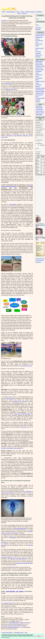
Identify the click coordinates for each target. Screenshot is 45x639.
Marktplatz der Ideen (18, 632)
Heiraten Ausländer (40, 111)
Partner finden (39, 106)
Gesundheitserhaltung (40, 33)
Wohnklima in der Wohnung (19, 401)
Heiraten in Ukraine (40, 112)
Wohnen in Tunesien (40, 69)
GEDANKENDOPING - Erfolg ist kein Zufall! (19, 622)
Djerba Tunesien (39, 62)
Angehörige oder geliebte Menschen (18, 558)
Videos (19, 13)
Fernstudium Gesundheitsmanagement (24, 563)
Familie (17, 11)
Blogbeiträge (39, 11)
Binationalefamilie (39, 107)
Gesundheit (3, 20)
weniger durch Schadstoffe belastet (22, 413)
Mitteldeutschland (39, 61)
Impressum (24, 13)
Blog (26, 632)
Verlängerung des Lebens (11, 89)
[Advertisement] (22, 3)
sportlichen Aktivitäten (10, 398)
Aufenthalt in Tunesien (40, 66)
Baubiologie (3, 545)
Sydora (3, 11)
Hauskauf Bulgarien (40, 89)
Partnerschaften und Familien (15, 591)
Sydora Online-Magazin (7, 632)
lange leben (24, 427)
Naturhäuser (4, 542)
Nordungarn (38, 99)
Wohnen (11, 567)
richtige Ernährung (8, 83)
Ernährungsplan (12, 204)
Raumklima (30, 545)
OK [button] (38, 636)
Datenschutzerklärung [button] (6, 637)
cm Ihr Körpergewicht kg (40, 143)
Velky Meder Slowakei (40, 98)
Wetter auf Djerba (39, 64)
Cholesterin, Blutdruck (13, 627)
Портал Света (39, 114)
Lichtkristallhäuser (13, 537)
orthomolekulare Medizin (26, 365)
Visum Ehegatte (39, 109)
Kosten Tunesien (39, 67)
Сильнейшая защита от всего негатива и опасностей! (40, 260)
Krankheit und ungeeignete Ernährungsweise (11, 448)
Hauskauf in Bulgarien (40, 91)
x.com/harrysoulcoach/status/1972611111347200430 (15, 625)
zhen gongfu (38, 51)
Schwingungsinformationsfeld (19, 528)
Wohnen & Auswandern (30, 11)
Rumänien (38, 101)
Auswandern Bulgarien (40, 88)
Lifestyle (22, 11)
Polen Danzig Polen (40, 93)
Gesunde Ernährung (40, 35)
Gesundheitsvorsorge (10, 11)
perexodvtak (38, 53)
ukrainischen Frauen (7, 603)
